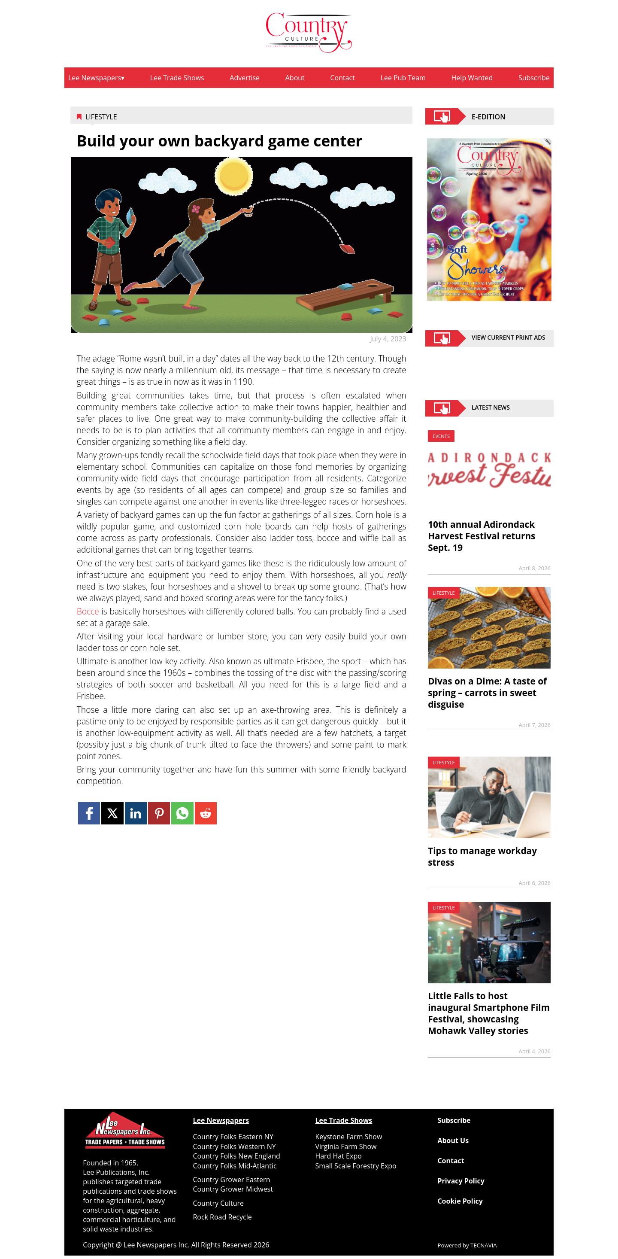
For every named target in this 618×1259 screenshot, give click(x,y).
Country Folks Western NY (234, 1146)
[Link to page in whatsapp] (182, 813)
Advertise (245, 77)
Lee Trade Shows (177, 77)
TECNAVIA (483, 1245)
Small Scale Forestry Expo (355, 1166)
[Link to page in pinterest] (159, 813)
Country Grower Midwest (233, 1189)
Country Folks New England (236, 1156)
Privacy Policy (461, 1181)
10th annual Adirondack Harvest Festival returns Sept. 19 (481, 535)
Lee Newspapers (94, 77)
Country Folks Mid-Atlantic (234, 1166)
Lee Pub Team (403, 77)
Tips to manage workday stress (482, 856)
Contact (342, 77)
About (295, 77)
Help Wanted (472, 77)
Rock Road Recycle (222, 1217)
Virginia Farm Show (345, 1146)
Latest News (491, 408)
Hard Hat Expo (338, 1156)
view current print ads (508, 338)
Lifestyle (101, 117)
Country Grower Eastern (231, 1179)
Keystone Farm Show (348, 1136)
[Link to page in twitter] (112, 813)
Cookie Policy (459, 1201)
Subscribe (534, 77)
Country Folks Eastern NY (233, 1136)
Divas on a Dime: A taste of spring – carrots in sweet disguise (487, 692)
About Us (453, 1140)
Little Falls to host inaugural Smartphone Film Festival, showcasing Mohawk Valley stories (489, 1013)
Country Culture (218, 1203)
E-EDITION (489, 116)
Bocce (88, 611)
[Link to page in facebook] (89, 813)
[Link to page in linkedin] (136, 813)
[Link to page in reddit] (206, 813)
